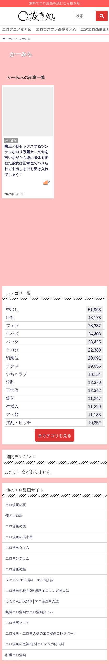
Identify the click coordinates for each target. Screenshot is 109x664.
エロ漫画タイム (17, 547)
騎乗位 (54, 358)
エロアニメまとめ (16, 29)
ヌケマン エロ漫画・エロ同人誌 (29, 580)
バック (54, 342)
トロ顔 (54, 350)
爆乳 (54, 398)
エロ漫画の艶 (15, 569)
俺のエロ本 (13, 515)
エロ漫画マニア (17, 622)
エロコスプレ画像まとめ (56, 29)
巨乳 (54, 317)
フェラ (54, 325)
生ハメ (54, 333)
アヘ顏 (54, 414)
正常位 (54, 390)
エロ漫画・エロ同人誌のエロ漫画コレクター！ (41, 633)
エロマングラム (17, 558)
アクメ (54, 366)
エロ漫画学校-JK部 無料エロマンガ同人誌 (37, 590)
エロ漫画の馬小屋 (19, 537)
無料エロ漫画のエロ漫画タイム (29, 612)
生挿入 (54, 406)
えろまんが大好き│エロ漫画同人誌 (32, 601)
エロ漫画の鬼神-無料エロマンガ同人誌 (34, 644)
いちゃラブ (54, 374)
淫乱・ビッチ (54, 422)
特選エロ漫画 (15, 655)
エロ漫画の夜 (15, 505)
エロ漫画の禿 (15, 526)
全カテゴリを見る (54, 435)
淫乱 (54, 382)
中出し (54, 309)
